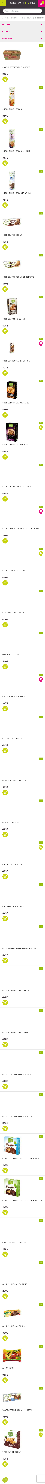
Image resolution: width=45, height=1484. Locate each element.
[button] (5, 1480)
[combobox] (22, 11)
